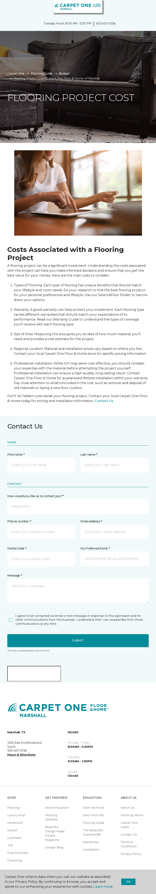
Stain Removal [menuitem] (93, 807)
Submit (78, 640)
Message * (14, 575)
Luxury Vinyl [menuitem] (16, 815)
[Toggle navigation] (6, 8)
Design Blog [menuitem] (54, 847)
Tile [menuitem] (10, 845)
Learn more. (103, 887)
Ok (128, 881)
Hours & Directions (21, 755)
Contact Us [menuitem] (129, 834)
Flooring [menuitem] (13, 807)
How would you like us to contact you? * (35, 496)
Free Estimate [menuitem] (17, 853)
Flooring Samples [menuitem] (51, 817)
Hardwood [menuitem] (15, 823)
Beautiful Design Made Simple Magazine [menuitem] (55, 833)
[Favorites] (145, 8)
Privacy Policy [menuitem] (131, 854)
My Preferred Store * (94, 548)
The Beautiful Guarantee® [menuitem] (93, 832)
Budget (64, 73)
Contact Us (104, 401)
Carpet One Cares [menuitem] (129, 825)
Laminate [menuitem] (14, 838)
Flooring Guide (41, 73)
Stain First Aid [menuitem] (93, 815)
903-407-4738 (106, 23)
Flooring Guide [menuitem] (93, 823)
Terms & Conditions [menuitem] (129, 844)
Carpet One (15, 73)
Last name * (88, 454)
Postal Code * (16, 548)
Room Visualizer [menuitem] (57, 807)
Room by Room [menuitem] (132, 815)
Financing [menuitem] (14, 860)
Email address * (91, 521)
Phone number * (19, 521)
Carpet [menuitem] (12, 830)
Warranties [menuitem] (91, 842)
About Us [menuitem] (127, 807)
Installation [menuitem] (91, 849)
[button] (140, 8)
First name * (16, 454)
